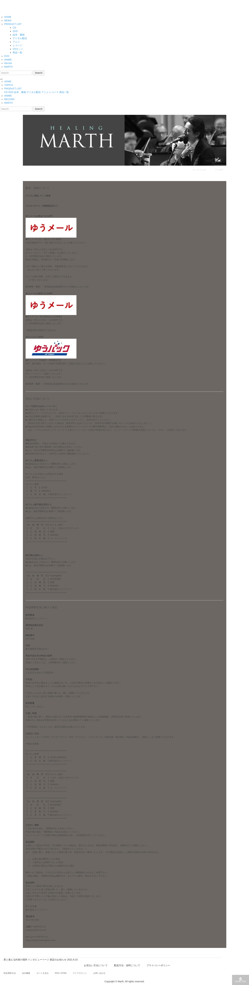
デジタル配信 (20, 38)
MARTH (8, 66)
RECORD (9, 99)
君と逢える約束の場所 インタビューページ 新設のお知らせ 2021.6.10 (41, 959)
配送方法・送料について (127, 965)
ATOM (63, 973)
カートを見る (42, 973)
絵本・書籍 (19, 34)
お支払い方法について (96, 965)
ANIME (8, 59)
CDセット (18, 49)
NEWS (7, 20)
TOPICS (8, 85)
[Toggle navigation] (1, 79)
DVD (15, 31)
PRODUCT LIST (13, 24)
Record (8, 63)
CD (14, 27)
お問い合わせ (99, 973)
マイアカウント (80, 973)
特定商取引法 (10, 973)
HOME (7, 17)
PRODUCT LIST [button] (13, 88)
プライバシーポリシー (158, 965)
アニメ (16, 41)
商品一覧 (17, 52)
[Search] (16, 73)
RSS (57, 973)
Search (38, 72)
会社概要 (26, 973)
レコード (17, 45)
